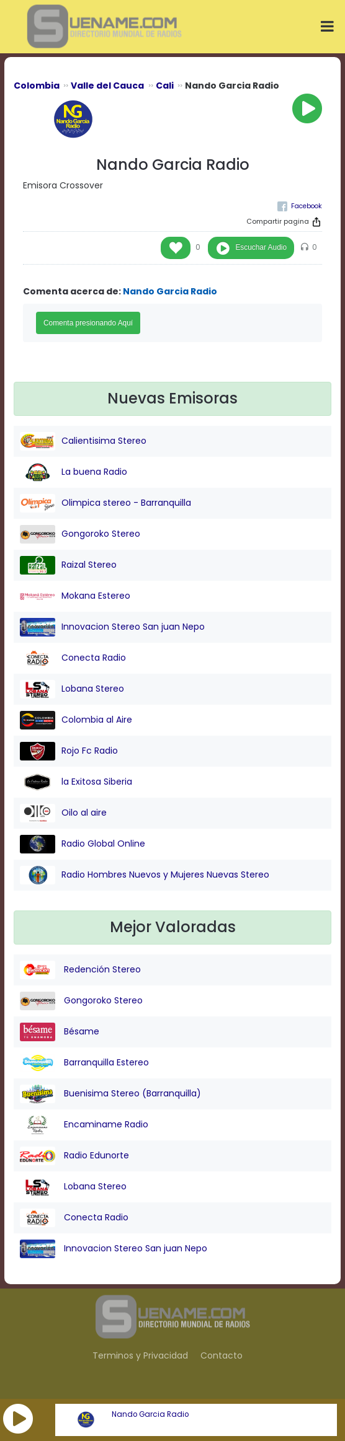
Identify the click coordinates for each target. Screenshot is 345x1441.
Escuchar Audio (261, 247)
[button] (18, 1419)
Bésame (59, 1032)
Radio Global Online (82, 844)
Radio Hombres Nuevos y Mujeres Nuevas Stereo (144, 875)
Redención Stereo (80, 970)
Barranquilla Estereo (84, 1063)
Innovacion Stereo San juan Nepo (112, 627)
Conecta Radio (73, 658)
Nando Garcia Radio (150, 1414)
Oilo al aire (63, 813)
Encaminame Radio (84, 1125)
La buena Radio (73, 472)
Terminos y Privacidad (140, 1355)
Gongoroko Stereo (80, 534)
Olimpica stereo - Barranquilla (105, 503)
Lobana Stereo (72, 689)
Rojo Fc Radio (69, 751)
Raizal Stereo (68, 565)
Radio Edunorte (74, 1156)
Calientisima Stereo (83, 441)
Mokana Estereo (75, 596)
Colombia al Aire (76, 720)
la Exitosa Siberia (76, 782)
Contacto (221, 1355)
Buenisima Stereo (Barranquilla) (110, 1094)
